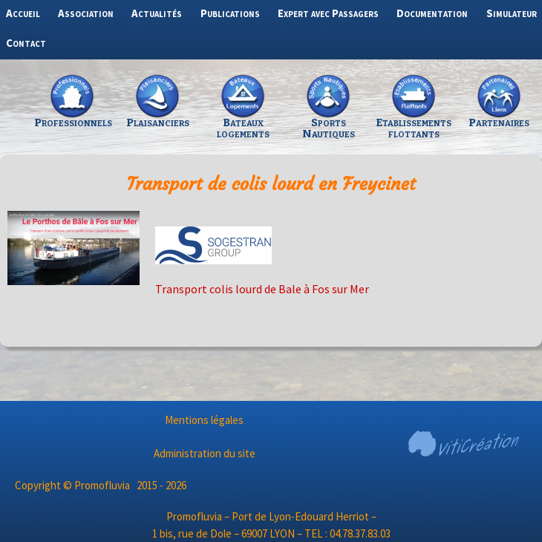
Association (86, 13)
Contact (26, 43)
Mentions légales (204, 420)
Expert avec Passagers (328, 13)
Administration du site (204, 453)
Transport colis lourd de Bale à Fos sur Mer (262, 288)
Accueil (23, 13)
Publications (230, 13)
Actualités (156, 13)
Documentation (432, 13)
